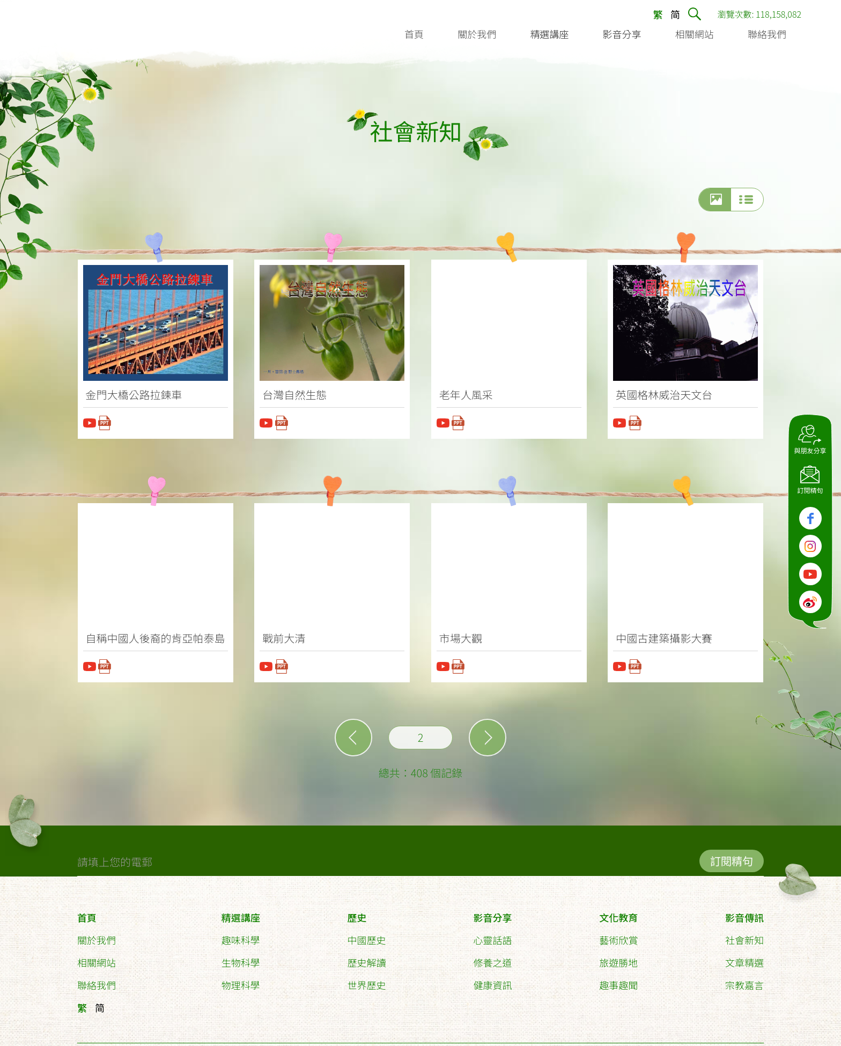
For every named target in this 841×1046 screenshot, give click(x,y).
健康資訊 (492, 980)
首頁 (87, 912)
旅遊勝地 (618, 957)
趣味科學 (241, 935)
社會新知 (744, 935)
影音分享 (492, 912)
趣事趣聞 (618, 980)
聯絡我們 (96, 980)
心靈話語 (492, 935)
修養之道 (492, 957)
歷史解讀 (367, 957)
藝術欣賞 (618, 935)
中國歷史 (367, 935)
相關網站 (96, 957)
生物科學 (241, 957)
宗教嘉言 (744, 980)
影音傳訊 (744, 912)
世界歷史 (367, 980)
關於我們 (96, 935)
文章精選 (744, 957)
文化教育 (618, 912)
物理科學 (241, 980)
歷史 (357, 912)
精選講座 (241, 912)
